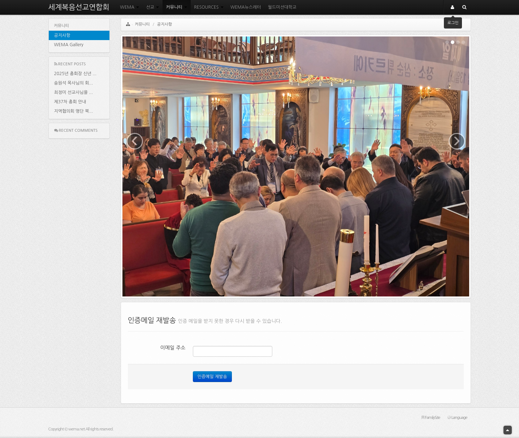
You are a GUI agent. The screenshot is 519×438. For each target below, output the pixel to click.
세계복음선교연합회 (78, 7)
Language (457, 417)
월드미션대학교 (282, 7)
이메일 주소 (173, 347)
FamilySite (430, 417)
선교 (152, 7)
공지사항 (62, 35)
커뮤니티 (176, 7)
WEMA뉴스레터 (245, 7)
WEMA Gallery (68, 45)
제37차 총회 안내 (70, 102)
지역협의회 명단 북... (73, 111)
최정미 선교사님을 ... (73, 92)
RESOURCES (208, 7)
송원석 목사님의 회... (73, 83)
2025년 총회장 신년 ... (75, 73)
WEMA (129, 7)
